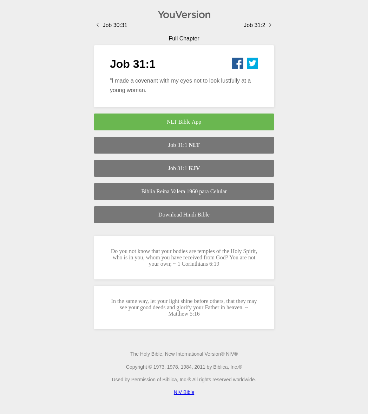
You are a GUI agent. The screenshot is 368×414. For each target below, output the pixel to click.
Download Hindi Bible (184, 215)
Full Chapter (184, 38)
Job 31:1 (184, 145)
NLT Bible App (184, 122)
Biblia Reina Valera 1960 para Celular (184, 191)
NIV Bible (184, 392)
